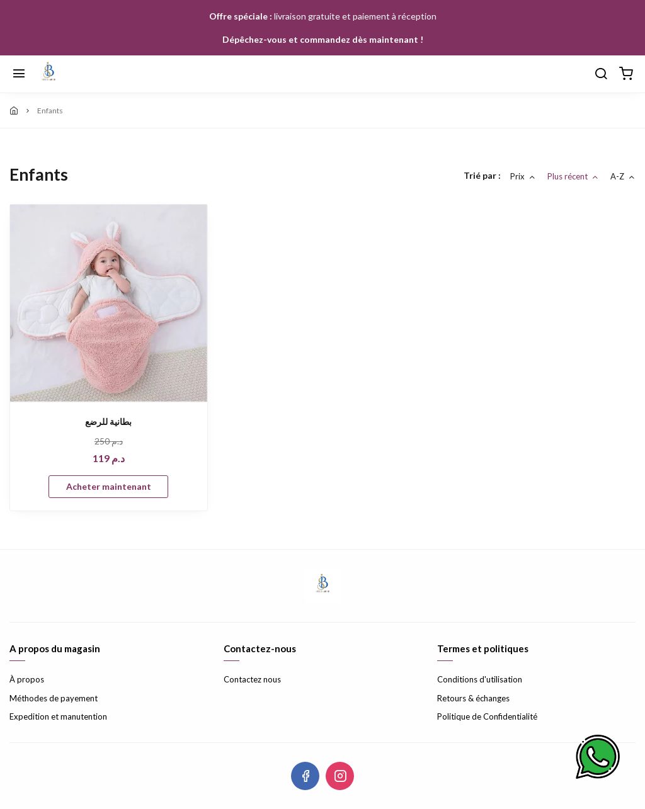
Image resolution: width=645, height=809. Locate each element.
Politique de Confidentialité (487, 716)
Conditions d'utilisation (479, 679)
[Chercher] (600, 74)
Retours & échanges (473, 698)
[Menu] (18, 74)
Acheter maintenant (108, 486)
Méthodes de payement (53, 698)
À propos (26, 679)
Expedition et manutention (58, 716)
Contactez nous (252, 679)
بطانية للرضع (108, 421)
